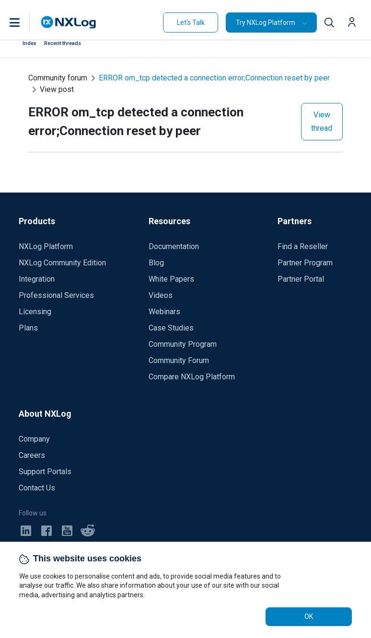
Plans (28, 327)
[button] (24, 22)
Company (34, 439)
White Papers (171, 279)
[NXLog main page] (68, 22)
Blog (156, 262)
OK (308, 616)
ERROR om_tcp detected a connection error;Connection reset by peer (214, 77)
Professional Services (56, 295)
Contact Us (37, 487)
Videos (161, 295)
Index (29, 43)
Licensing (35, 311)
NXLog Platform (46, 246)
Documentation (174, 246)
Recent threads (62, 43)
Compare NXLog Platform (192, 376)
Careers (32, 455)
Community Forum (179, 360)
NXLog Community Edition (62, 262)
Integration (37, 279)
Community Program (183, 344)
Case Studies (171, 327)
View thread (321, 121)
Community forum (57, 77)
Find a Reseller (303, 246)
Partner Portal (301, 279)
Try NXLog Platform (265, 22)
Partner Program (305, 262)
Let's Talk (191, 22)
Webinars (164, 311)
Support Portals (45, 471)
